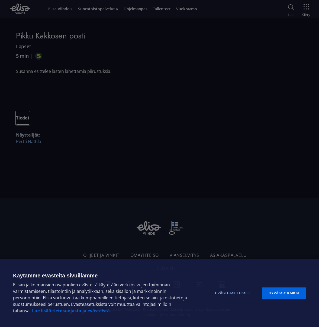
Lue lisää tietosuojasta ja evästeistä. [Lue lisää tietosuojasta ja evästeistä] (71, 311)
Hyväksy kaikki (284, 293)
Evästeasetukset (233, 293)
